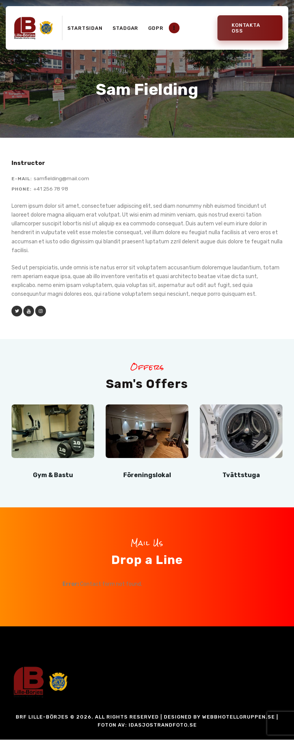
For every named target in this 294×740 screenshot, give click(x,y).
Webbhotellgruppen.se (238, 717)
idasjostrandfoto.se (163, 725)
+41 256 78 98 (51, 189)
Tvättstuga (241, 475)
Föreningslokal (147, 475)
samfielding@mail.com (61, 178)
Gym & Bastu (52, 475)
